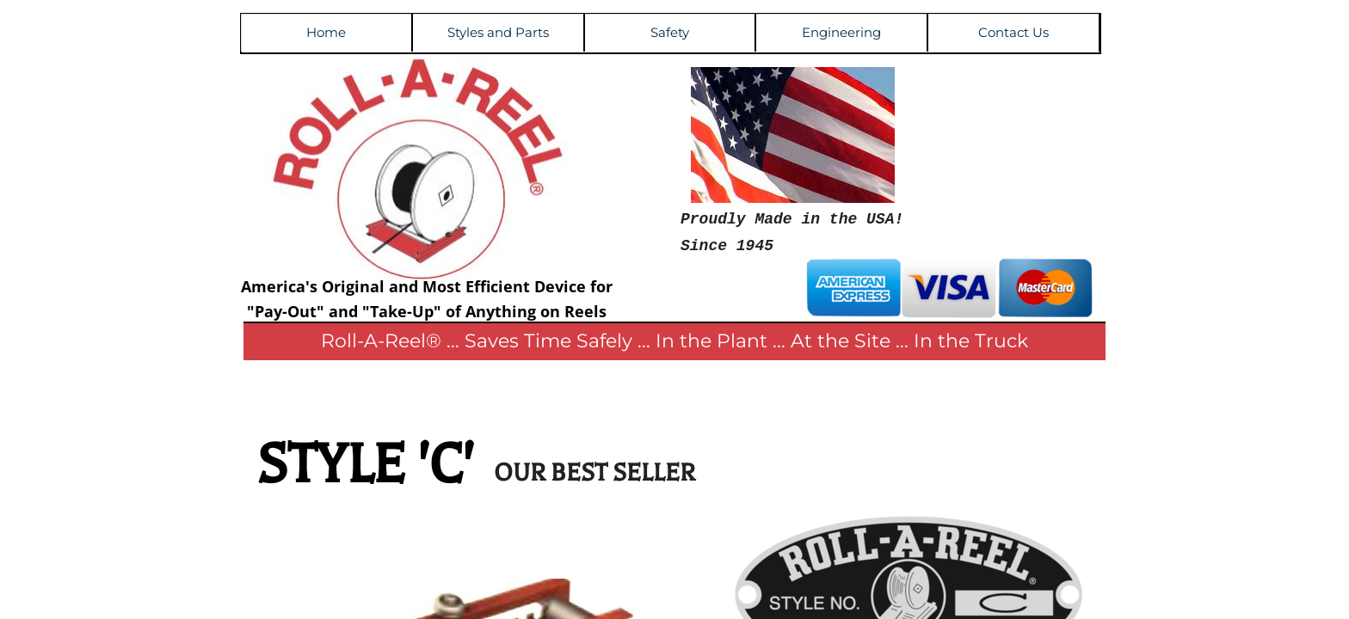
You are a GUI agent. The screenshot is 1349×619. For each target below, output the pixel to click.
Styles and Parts (498, 32)
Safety (669, 32)
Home (326, 32)
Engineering (841, 32)
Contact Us (1013, 32)
